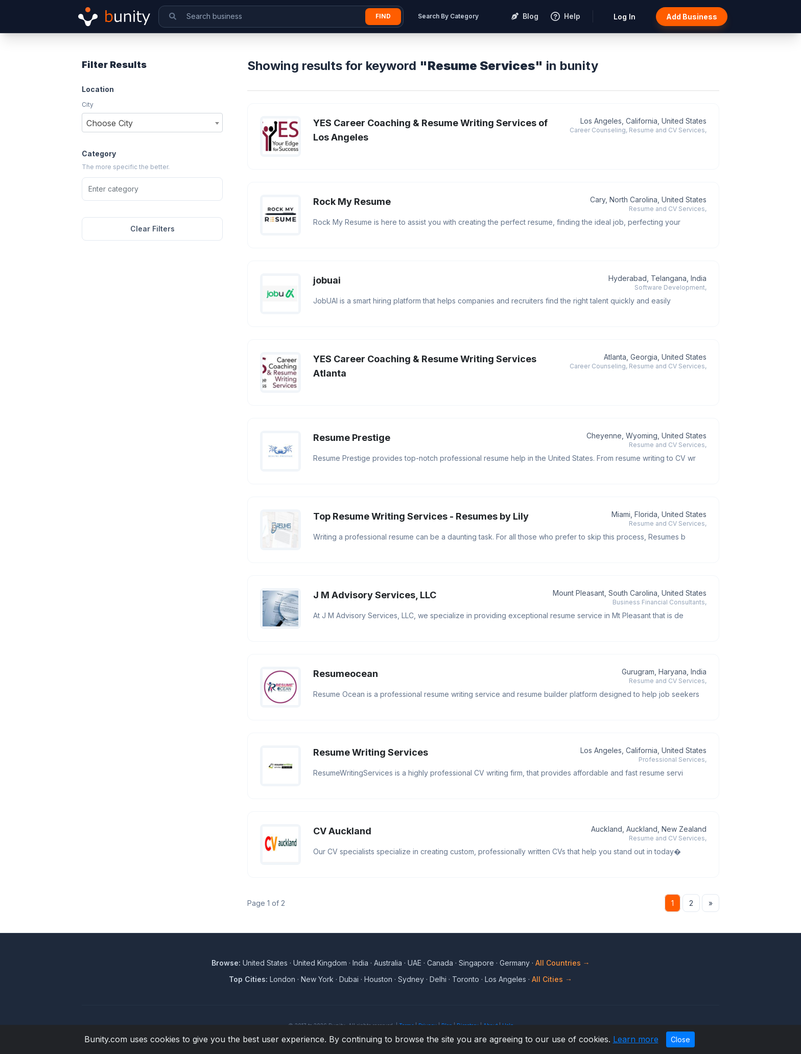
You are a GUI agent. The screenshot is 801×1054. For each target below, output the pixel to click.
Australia (388, 962)
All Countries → (562, 962)
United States (265, 962)
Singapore (476, 962)
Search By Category (448, 16)
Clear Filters (152, 228)
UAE (414, 962)
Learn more (635, 1039)
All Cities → (552, 979)
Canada (440, 962)
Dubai (349, 979)
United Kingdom (320, 962)
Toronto (465, 979)
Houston (378, 979)
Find (383, 16)
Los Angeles (505, 979)
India (360, 962)
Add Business (691, 16)
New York (317, 979)
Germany (515, 962)
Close (680, 1039)
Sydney (411, 979)
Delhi (438, 979)
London (282, 979)
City (87, 104)
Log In (624, 16)
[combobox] (152, 122)
